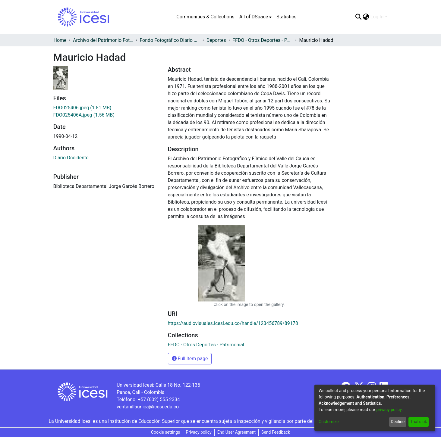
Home (60, 40)
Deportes (216, 40)
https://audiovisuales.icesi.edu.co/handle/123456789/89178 (233, 323)
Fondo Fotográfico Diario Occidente (170, 40)
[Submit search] (358, 16)
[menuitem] (255, 17)
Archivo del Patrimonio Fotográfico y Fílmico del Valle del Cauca (103, 40)
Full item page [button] (190, 358)
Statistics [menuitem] (286, 17)
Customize (329, 421)
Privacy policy (198, 432)
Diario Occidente (71, 158)
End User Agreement (236, 432)
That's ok (418, 421)
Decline (398, 421)
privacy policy (389, 409)
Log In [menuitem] (377, 17)
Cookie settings (165, 432)
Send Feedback (275, 432)
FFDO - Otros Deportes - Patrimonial (262, 40)
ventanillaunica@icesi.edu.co (148, 407)
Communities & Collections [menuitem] (205, 17)
